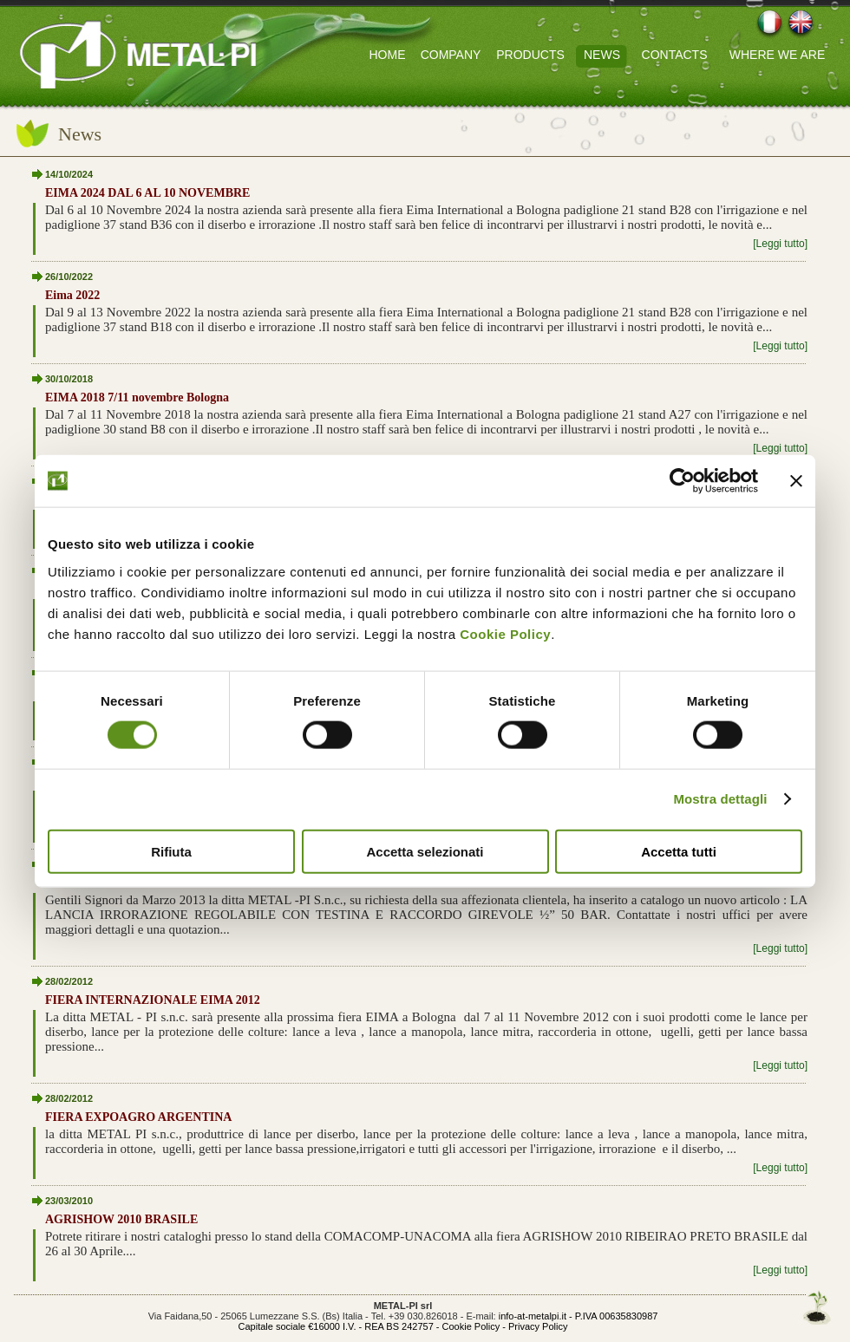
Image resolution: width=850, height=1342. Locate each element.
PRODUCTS (530, 55)
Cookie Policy (505, 633)
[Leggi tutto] (780, 244)
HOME (387, 55)
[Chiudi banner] (796, 481)
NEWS (602, 55)
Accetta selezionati (424, 851)
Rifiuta (171, 851)
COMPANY (451, 55)
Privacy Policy (537, 1326)
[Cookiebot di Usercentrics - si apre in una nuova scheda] (682, 481)
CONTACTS (675, 55)
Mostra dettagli (720, 799)
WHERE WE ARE (777, 55)
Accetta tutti (678, 851)
